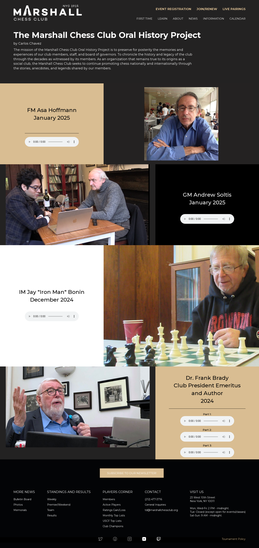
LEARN (162, 18)
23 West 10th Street (202, 497)
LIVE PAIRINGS (234, 9)
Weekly (51, 499)
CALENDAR (238, 18)
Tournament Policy (234, 539)
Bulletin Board (22, 499)
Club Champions (113, 526)
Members (109, 499)
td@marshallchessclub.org (161, 510)
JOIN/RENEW (207, 9)
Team (50, 510)
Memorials (20, 510)
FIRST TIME (144, 18)
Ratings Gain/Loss (114, 510)
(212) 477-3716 (153, 499)
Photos (18, 504)
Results (51, 515)
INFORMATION (213, 18)
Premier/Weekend (58, 504)
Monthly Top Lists (114, 515)
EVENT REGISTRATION (173, 9)
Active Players (112, 504)
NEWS (193, 18)
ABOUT (178, 18)
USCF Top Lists (112, 520)
